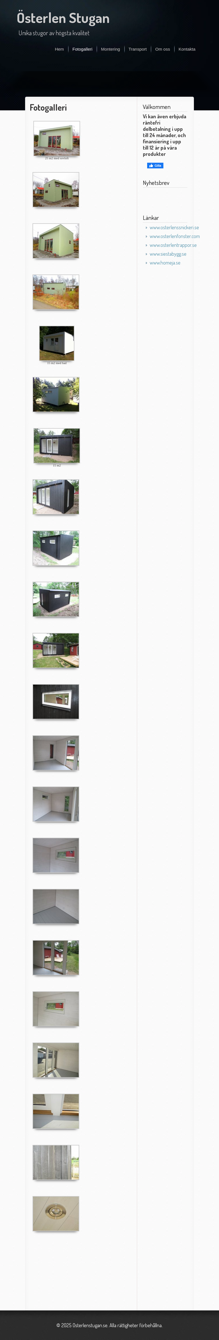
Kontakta (187, 49)
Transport (138, 49)
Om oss (162, 49)
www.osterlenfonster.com (175, 236)
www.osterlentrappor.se (173, 245)
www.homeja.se (165, 262)
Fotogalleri (82, 49)
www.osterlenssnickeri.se (174, 227)
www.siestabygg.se (168, 254)
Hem (59, 49)
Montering (110, 49)
